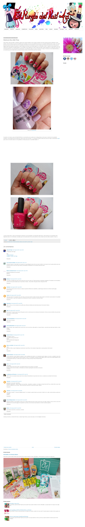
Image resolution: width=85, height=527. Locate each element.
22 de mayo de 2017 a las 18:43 (21, 399)
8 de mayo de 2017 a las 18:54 (16, 287)
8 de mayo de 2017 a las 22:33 (14, 310)
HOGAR (50, 29)
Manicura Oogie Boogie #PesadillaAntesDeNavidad (19, 516)
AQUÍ (58, 138)
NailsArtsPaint (34, 130)
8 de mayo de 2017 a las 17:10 (21, 262)
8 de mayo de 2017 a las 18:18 (15, 278)
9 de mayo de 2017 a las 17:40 (18, 334)
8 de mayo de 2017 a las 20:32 (16, 303)
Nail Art (29, 241)
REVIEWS (56, 29)
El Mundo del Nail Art (16, 241)
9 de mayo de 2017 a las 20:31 (19, 345)
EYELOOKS (31, 29)
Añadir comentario (7, 414)
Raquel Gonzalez (10, 354)
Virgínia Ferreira (10, 334)
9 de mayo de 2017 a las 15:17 (20, 325)
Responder (9, 258)
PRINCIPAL (6, 29)
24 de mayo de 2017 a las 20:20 (15, 408)
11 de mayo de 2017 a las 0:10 (14, 363)
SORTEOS (71, 29)
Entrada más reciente (7, 447)
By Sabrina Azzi (9, 241)
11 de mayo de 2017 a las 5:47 (16, 381)
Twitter (12, 256)
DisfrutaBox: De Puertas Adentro (10, 454)
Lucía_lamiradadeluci (11, 318)
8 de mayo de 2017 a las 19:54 (15, 295)
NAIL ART (12, 29)
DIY (66, 29)
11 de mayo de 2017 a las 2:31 (22, 374)
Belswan (8, 278)
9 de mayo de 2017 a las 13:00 (20, 318)
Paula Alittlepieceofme (11, 399)
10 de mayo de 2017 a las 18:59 (19, 354)
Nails (31, 241)
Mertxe (8, 408)
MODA (36, 29)
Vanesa (8, 295)
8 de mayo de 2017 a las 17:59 (21, 270)
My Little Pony (25, 241)
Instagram (8, 256)
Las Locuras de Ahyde (11, 262)
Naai (7, 310)
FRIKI (46, 29)
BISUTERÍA (41, 29)
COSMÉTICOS (24, 29)
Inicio (33, 447)
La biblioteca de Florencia (11, 374)
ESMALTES (18, 29)
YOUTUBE (62, 29)
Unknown (8, 287)
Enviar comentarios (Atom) (13, 449)
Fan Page (15, 256)
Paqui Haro (9, 303)
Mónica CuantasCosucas (11, 270)
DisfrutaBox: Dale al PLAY (14, 503)
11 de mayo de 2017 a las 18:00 (16, 390)
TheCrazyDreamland (10, 325)
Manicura (21, 241)
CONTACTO (76, 29)
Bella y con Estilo (10, 345)
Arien (8, 363)
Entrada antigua (57, 447)
